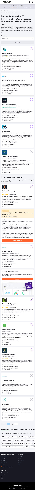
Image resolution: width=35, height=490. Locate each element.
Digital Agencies (9, 10)
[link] (29, 2)
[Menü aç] (32, 2)
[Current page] (16, 424)
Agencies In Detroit (18, 10)
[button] (17, 38)
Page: (12, 424)
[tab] (5, 429)
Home (2, 10)
